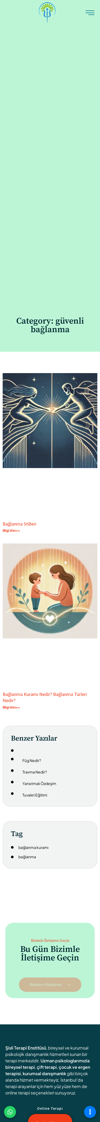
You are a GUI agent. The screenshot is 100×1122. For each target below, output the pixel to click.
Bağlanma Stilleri (19, 524)
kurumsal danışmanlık (44, 1073)
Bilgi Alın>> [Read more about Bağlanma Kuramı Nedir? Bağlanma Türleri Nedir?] (11, 707)
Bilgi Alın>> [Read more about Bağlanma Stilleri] (11, 531)
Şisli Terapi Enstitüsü (25, 1048)
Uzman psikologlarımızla (65, 1060)
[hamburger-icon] (90, 13)
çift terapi (47, 1067)
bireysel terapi (20, 1067)
